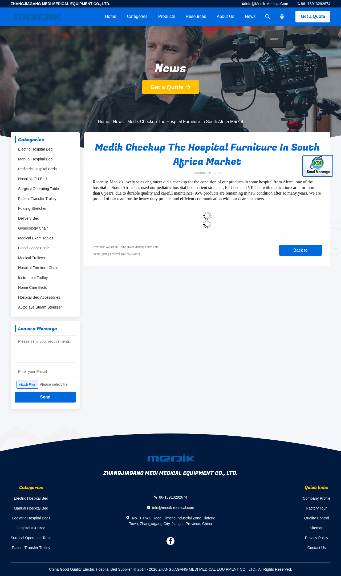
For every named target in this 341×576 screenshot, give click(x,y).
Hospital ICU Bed (32, 179)
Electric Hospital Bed (35, 149)
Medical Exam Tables (35, 238)
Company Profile (317, 498)
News (250, 16)
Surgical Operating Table (38, 189)
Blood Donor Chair (33, 248)
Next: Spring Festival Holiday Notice (116, 254)
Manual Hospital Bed (35, 159)
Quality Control (316, 518)
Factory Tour (316, 508)
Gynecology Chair (33, 228)
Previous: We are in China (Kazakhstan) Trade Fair (125, 247)
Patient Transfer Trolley (37, 198)
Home (110, 16)
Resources (196, 16)
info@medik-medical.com (266, 4)
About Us (225, 16)
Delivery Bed (28, 218)
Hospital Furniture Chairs (38, 268)
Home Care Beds (32, 287)
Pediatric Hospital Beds (37, 169)
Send (45, 397)
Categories (137, 16)
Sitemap (316, 528)
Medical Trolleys (31, 258)
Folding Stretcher (32, 208)
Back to (300, 250)
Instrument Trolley (33, 277)
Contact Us (316, 548)
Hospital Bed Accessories (39, 297)
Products (166, 16)
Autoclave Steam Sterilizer (40, 307)
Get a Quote (313, 16)
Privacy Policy (316, 538)
